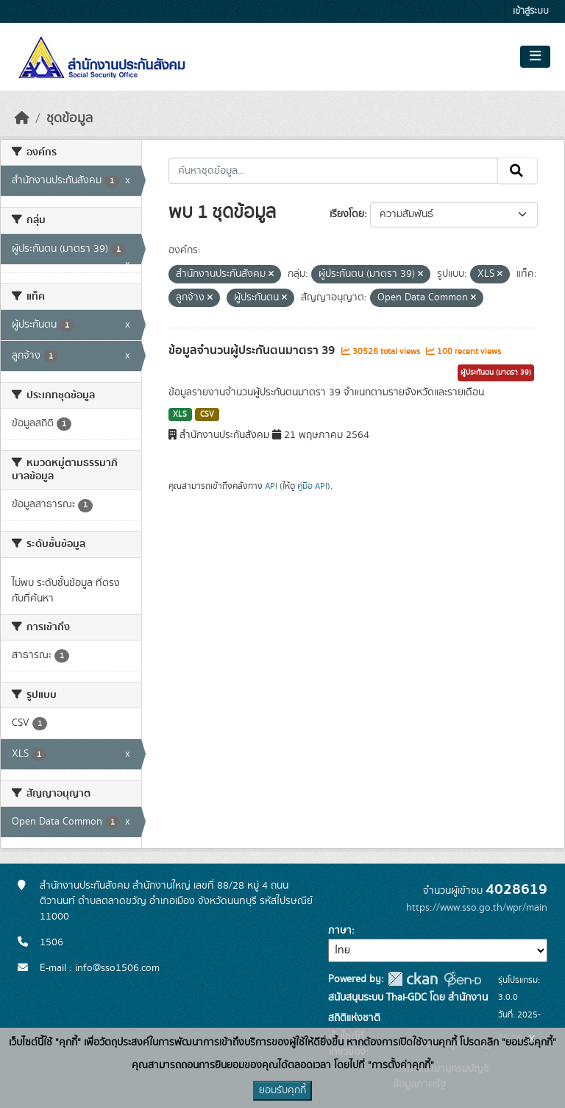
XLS (180, 414)
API (271, 486)
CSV (207, 414)
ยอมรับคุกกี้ (282, 1090)
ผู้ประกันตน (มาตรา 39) (496, 372)
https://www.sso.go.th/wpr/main (476, 907)
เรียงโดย (347, 214)
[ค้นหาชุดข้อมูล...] (333, 171)
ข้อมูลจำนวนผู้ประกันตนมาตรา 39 (253, 350)
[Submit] (517, 171)
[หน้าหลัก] (22, 118)
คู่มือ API (312, 486)
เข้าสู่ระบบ (531, 11)
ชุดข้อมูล (69, 118)
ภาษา (340, 930)
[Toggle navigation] (535, 57)
